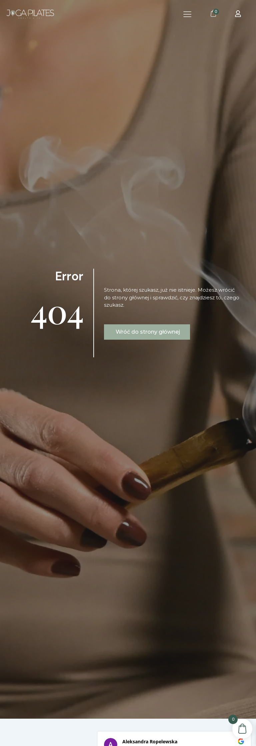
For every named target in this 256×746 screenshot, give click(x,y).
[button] (187, 14)
